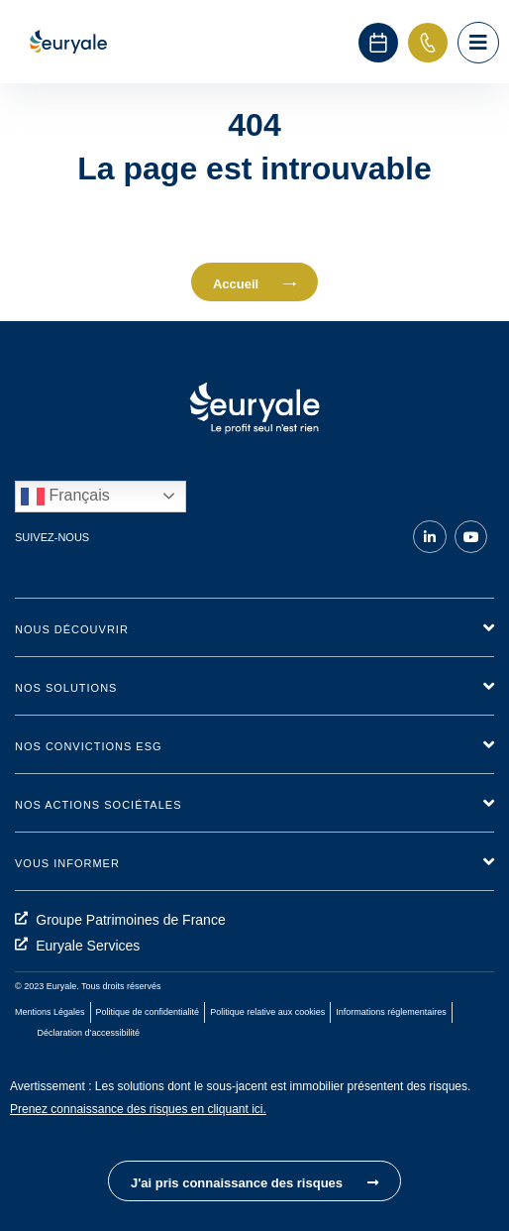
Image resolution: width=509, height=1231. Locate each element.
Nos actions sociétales (98, 805)
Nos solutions (66, 688)
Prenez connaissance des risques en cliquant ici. (138, 1109)
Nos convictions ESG (88, 746)
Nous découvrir (72, 629)
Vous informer (67, 863)
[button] (254, 628)
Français (65, 496)
